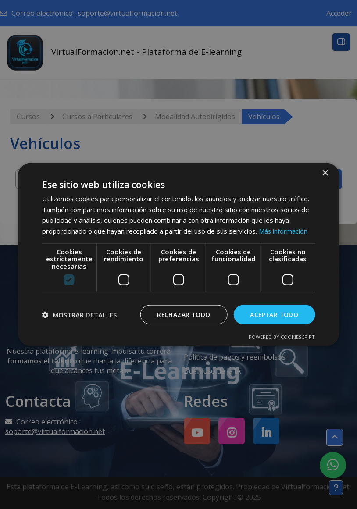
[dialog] (178, 254)
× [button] (324, 173)
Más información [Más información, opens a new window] (283, 230)
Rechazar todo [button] (182, 314)
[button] (79, 315)
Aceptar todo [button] (273, 314)
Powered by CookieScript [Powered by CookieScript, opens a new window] (282, 337)
